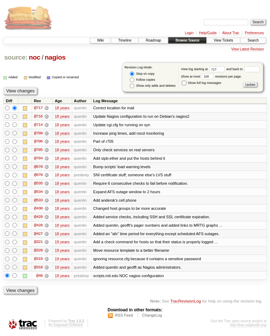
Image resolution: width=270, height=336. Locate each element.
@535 (38, 184)
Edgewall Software (68, 327)
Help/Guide (208, 33)
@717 (38, 108)
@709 (38, 133)
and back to (243, 69)
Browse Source (187, 40)
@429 (38, 218)
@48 (39, 277)
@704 (38, 158)
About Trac (230, 33)
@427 (38, 235)
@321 (38, 243)
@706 (38, 142)
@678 (38, 167)
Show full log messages (201, 83)
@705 (38, 150)
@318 (38, 268)
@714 (38, 125)
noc (34, 57)
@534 (38, 192)
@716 (38, 116)
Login (189, 33)
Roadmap (153, 40)
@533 (38, 201)
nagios (55, 57)
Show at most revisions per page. (211, 76)
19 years (62, 243)
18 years (62, 108)
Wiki (100, 40)
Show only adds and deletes (152, 86)
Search (253, 40)
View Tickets (223, 40)
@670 (38, 175)
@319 (38, 260)
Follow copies (142, 80)
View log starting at (203, 69)
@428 (38, 226)
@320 (38, 252)
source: (15, 57)
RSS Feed (124, 317)
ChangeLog (152, 317)
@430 (38, 209)
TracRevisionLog (185, 302)
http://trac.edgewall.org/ (248, 327)
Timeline (124, 40)
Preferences (254, 33)
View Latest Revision (247, 49)
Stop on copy (142, 74)
